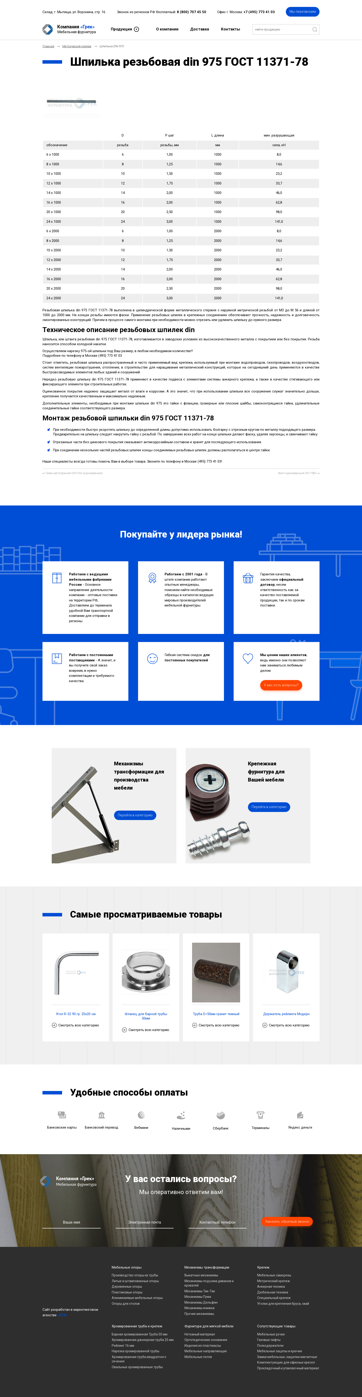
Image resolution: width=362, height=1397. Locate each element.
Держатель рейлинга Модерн (286, 1014)
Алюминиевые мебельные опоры (137, 1298)
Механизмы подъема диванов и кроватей (209, 1283)
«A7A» (62, 1315)
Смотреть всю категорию (78, 1025)
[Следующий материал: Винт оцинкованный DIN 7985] (299, 473)
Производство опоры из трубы (135, 1275)
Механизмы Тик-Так (199, 1291)
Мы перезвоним (303, 11)
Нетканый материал (199, 1334)
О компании (167, 29)
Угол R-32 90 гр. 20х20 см (76, 1014)
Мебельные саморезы (274, 1275)
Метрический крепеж (273, 1281)
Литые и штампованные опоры (135, 1281)
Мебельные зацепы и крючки (279, 1351)
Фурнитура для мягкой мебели (208, 1326)
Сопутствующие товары (276, 1326)
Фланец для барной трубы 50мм (146, 1016)
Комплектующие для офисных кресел (286, 1362)
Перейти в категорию (135, 815)
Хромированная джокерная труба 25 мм (143, 1340)
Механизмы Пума (197, 1297)
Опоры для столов (126, 1303)
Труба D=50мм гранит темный (216, 1014)
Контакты (230, 29)
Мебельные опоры (127, 1267)
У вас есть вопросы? (281, 685)
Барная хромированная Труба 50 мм (139, 1334)
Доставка (199, 29)
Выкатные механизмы (201, 1275)
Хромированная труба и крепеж (137, 1326)
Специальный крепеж (274, 1298)
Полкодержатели (270, 1345)
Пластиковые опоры (127, 1292)
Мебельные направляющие (205, 1351)
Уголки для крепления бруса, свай (283, 1303)
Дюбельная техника (272, 1292)
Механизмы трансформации (206, 1267)
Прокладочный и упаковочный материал (288, 1368)
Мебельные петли (198, 1357)
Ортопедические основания (205, 1340)
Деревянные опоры (127, 1286)
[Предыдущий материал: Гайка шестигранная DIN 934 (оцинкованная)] (72, 473)
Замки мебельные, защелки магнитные (287, 1357)
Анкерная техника (271, 1286)
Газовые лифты (269, 1340)
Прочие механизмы (199, 1314)
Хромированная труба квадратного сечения (139, 1359)
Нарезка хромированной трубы (135, 1351)
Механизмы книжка (199, 1308)
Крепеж (263, 1267)
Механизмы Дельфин (201, 1302)
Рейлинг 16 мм (123, 1345)
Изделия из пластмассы (202, 1345)
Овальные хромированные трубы (137, 1367)
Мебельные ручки (271, 1334)
